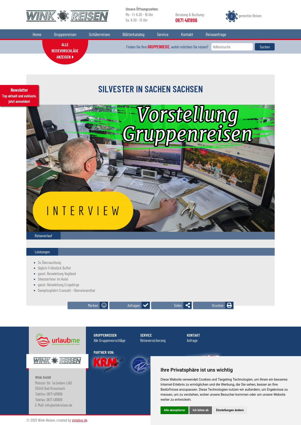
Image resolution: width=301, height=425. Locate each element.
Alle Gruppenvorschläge (109, 340)
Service (162, 34)
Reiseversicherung (153, 340)
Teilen (178, 305)
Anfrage (192, 340)
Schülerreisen (99, 34)
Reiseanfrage (216, 34)
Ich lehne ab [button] (201, 410)
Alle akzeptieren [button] (174, 410)
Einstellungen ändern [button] (230, 410)
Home (37, 34)
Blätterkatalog (133, 34)
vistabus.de (79, 420)
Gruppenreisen (65, 34)
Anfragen (134, 305)
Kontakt (187, 34)
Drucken (217, 305)
